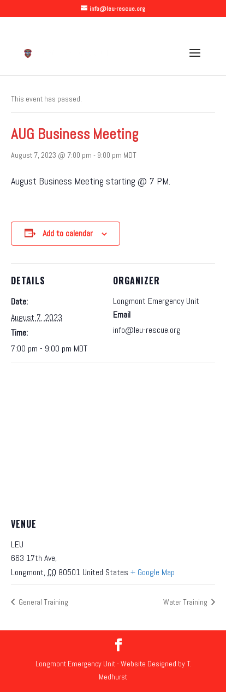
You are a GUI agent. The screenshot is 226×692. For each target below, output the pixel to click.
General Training (42, 602)
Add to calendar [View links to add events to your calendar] (68, 233)
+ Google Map (152, 572)
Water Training (186, 602)
